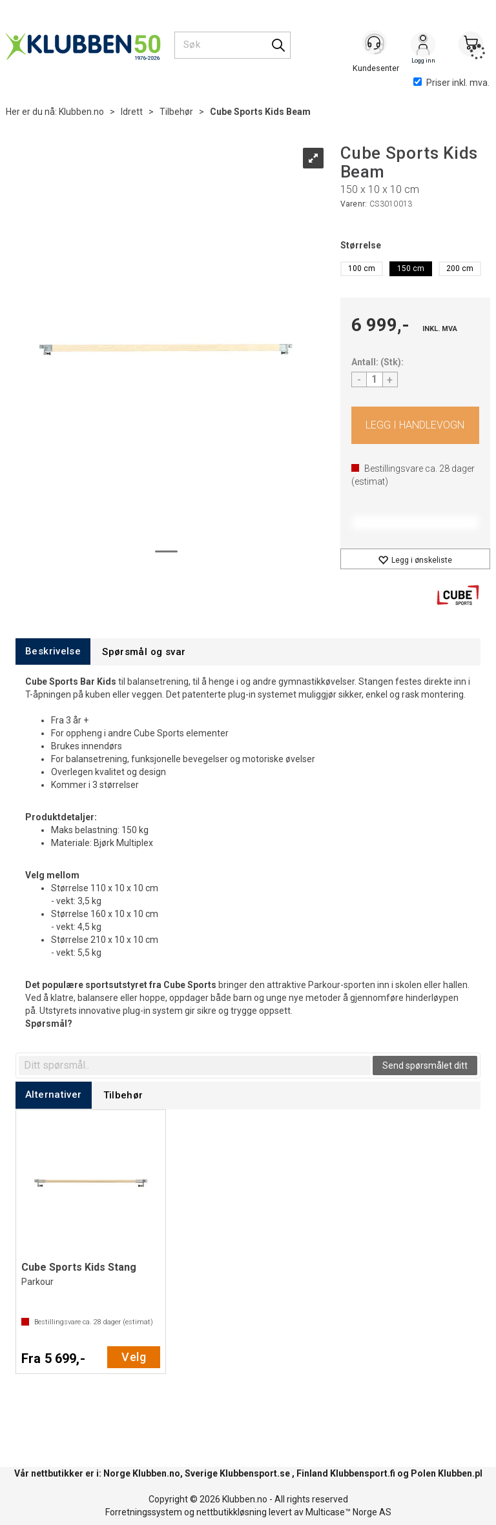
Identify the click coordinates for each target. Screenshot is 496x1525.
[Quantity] (374, 379)
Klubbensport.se (255, 1473)
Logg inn (423, 45)
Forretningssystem (143, 1512)
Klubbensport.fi (362, 1473)
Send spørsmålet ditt (425, 1065)
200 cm (459, 268)
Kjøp (415, 425)
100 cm (361, 268)
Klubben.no (81, 111)
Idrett (132, 111)
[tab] (53, 651)
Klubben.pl (460, 1473)
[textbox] (194, 1065)
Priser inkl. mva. (451, 82)
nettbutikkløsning (231, 1512)
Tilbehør (176, 111)
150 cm (410, 268)
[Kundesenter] (375, 44)
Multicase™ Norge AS (348, 1512)
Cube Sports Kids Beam (260, 111)
